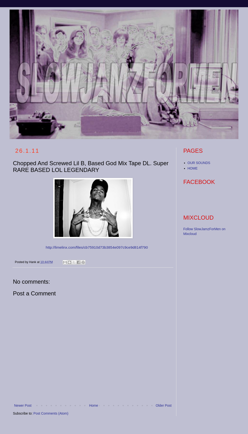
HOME (193, 168)
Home (93, 405)
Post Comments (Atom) (51, 413)
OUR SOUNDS (199, 163)
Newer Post (22, 405)
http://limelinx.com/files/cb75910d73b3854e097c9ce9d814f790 (97, 247)
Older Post (164, 405)
